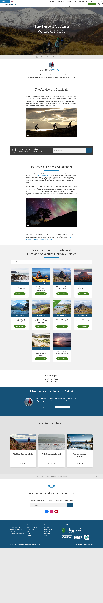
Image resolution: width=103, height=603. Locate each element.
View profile (44, 407)
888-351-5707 (20, 529)
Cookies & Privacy (78, 544)
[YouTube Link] (56, 511)
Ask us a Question (48, 529)
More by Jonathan (58, 70)
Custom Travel (52, 5)
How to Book (82, 1)
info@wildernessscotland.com (17, 533)
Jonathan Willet (54, 69)
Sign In (100, 1)
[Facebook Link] (47, 511)
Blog (87, 1)
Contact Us (47, 533)
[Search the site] (100, 5)
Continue (89, 150)
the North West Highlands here (40, 175)
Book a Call (91, 5)
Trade (45, 537)
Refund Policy (47, 531)
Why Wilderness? (60, 1)
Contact (92, 1)
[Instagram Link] (51, 511)
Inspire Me (61, 5)
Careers (46, 535)
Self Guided (43, 5)
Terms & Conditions (88, 544)
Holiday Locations (70, 5)
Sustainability (69, 1)
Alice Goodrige (52, 461)
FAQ (75, 1)
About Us (52, 1)
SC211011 (37, 544)
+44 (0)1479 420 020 (17, 527)
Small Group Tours (32, 5)
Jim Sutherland (24, 461)
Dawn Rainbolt (80, 461)
